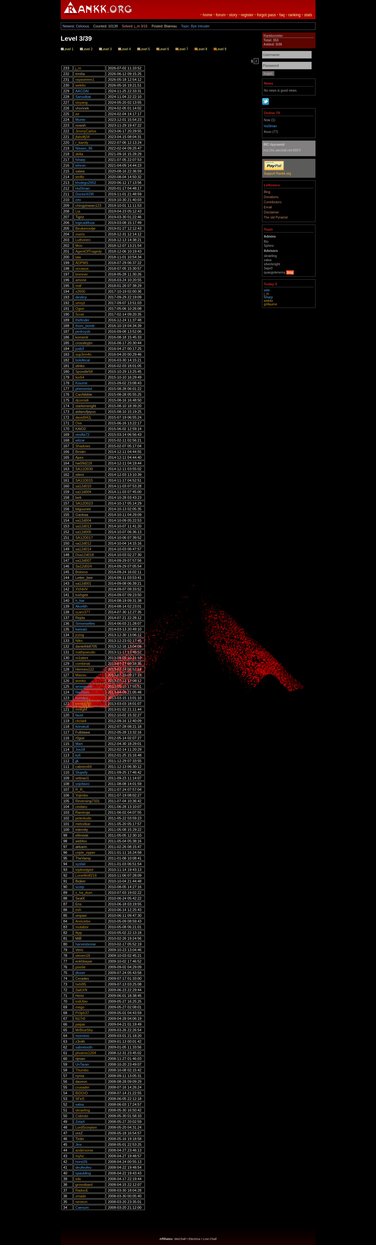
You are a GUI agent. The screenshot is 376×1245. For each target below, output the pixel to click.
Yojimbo (81, 795)
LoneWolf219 (86, 875)
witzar (80, 440)
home (207, 15)
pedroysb (82, 331)
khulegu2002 (85, 182)
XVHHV (81, 589)
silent (79, 474)
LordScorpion (86, 1127)
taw (78, 257)
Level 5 (143, 49)
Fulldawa (82, 732)
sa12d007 (83, 560)
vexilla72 (82, 434)
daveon (81, 1081)
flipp (78, 933)
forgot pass (266, 15)
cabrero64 (83, 767)
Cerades (82, 978)
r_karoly (82, 142)
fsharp (80, 160)
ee (77, 114)
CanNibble (83, 394)
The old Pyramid (276, 217)
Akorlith (81, 606)
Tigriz (79, 217)
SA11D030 (84, 469)
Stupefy (81, 772)
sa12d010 (83, 486)
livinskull (82, 726)
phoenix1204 (85, 1053)
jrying (79, 635)
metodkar (82, 824)
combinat (82, 663)
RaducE (82, 1190)
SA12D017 (84, 537)
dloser (80, 973)
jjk (77, 761)
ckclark (81, 721)
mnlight (81, 709)
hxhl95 (80, 984)
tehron (80, 165)
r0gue (80, 738)
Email (268, 207)
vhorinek (82, 108)
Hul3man (82, 188)
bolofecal (82, 360)
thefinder (82, 320)
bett (78, 497)
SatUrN (81, 990)
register (247, 15)
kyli (78, 755)
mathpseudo (85, 652)
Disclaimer (271, 212)
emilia (80, 74)
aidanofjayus (85, 412)
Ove (78, 423)
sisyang (81, 102)
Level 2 (86, 49)
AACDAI (82, 91)
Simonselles (85, 623)
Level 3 (105, 49)
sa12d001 (83, 583)
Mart (79, 744)
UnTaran (82, 1064)
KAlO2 (80, 429)
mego (80, 1007)
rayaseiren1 (85, 79)
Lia (77, 211)
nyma (79, 1076)
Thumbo (82, 1070)
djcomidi (82, 400)
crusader (82, 1087)
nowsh (80, 125)
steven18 (82, 955)
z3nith (80, 1041)
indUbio (81, 1001)
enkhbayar (83, 961)
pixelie (80, 967)
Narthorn (82, 692)
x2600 (80, 291)
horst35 (81, 1162)
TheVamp (83, 858)
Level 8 (201, 49)
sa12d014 (83, 549)
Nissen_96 (84, 148)
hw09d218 (83, 463)
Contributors (273, 202)
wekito (80, 85)
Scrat (79, 314)
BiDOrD (81, 1093)
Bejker (80, 881)
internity (81, 829)
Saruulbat (83, 97)
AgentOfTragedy (88, 251)
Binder (80, 452)
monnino (82, 1036)
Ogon (79, 308)
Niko (79, 641)
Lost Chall (210, 1239)
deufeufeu (83, 1167)
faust (79, 715)
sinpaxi (81, 915)
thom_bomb (85, 326)
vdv (78, 1179)
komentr (82, 337)
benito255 (83, 704)
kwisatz (81, 629)
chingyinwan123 (88, 205)
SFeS (80, 1099)
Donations (271, 197)
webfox (81, 841)
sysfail (80, 864)
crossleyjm (84, 343)
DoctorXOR (84, 194)
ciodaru (81, 807)
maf (78, 286)
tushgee (82, 595)
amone (81, 280)
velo (267, 290)
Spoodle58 (84, 371)
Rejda (80, 618)
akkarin (81, 847)
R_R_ (80, 789)
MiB (78, 938)
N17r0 (80, 1018)
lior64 (79, 377)
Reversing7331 (87, 801)
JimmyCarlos (85, 131)
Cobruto (82, 1116)
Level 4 (124, 49)
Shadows (82, 446)
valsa (79, 1104)
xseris (80, 234)
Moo (78, 245)
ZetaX (80, 1121)
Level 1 (67, 49)
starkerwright (85, 406)
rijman (80, 1059)
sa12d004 (83, 520)
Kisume (81, 383)
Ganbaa (82, 515)
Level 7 (181, 49)
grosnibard (84, 1184)
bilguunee (83, 509)
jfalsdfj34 (82, 137)
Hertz (79, 996)
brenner (81, 274)
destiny (81, 297)
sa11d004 (83, 492)
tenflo (79, 177)
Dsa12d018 (84, 555)
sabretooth (84, 1047)
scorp (79, 887)
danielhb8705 (86, 646)
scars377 (82, 612)
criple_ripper (85, 852)
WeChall (180, 1239)
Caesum (82, 1207)
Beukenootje (85, 228)
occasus (82, 268)
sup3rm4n (83, 354)
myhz (79, 1156)
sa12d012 (83, 543)
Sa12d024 (83, 566)
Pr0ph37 (82, 1013)
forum (221, 15)
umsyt (80, 303)
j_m (78, 68)
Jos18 (80, 749)
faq (282, 15)
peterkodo (83, 818)
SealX (80, 898)
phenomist (83, 389)
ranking (294, 15)
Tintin (79, 1139)
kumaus (81, 698)
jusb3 (79, 349)
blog (290, 272)
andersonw (84, 1150)
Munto (80, 120)
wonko (80, 681)
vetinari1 (82, 778)
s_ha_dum (83, 892)
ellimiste (82, 835)
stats (308, 15)
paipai (80, 1024)
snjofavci (82, 784)
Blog (267, 192)
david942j (83, 417)
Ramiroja (82, 812)
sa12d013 (83, 526)
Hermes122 (84, 669)
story (233, 15)
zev (78, 200)
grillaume (270, 304)
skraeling (82, 1110)
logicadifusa (85, 223)
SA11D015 (84, 480)
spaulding (83, 1173)
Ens (78, 904)
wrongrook (83, 686)
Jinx (78, 1144)
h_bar (80, 600)
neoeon (81, 1202)
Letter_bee (84, 578)
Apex (79, 457)
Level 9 (220, 49)
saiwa (80, 171)
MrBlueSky (84, 1030)
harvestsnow (85, 944)
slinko (80, 366)
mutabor (82, 927)
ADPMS (82, 263)
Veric (79, 950)
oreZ (79, 1133)
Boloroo (81, 572)
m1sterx (82, 658)
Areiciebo (83, 921)
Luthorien (83, 240)
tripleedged (84, 870)
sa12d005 (83, 532)
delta (79, 154)
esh (78, 910)
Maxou (80, 675)
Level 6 (162, 49)
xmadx (80, 1196)
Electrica (194, 1239)
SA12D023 (84, 503)
